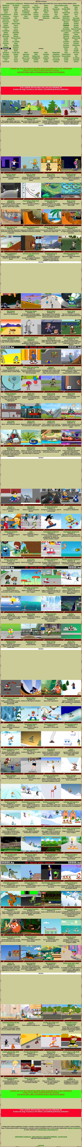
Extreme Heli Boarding (71, 802)
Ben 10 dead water (11, 854)
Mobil (66, 40)
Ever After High (26, 14)
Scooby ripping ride (10, 909)
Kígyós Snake (16, 23)
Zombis (46, 61)
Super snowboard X (71, 698)
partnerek (41, 1145)
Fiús (56, 14)
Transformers (36, 58)
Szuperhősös (6, 56)
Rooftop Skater (11, 174)
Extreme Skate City (31, 883)
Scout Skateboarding (71, 118)
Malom (6, 32)
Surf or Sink (31, 614)
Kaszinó (76, 25)
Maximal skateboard (51, 559)
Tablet (16, 56)
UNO (5, 59)
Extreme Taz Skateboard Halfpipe (31, 254)
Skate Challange (10, 393)
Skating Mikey (31, 698)
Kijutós (6, 25)
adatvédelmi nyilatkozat (23, 1137)
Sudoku (16, 54)
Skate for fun (51, 937)
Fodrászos (6, 16)
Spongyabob (56, 52)
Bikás (76, 9)
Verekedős (76, 59)
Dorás (56, 12)
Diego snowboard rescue (10, 749)
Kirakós (76, 27)
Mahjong (66, 34)
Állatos (46, 5)
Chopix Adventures (51, 201)
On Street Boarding (51, 507)
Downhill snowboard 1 (10, 883)
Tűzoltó (66, 58)
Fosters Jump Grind (11, 559)
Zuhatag (56, 61)
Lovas (16, 29)
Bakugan (6, 9)
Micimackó (76, 36)
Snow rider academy (51, 724)
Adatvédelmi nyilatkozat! (14, 3)
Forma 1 (15, 16)
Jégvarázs (16, 20)
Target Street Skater (31, 1078)
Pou (76, 47)
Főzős (26, 16)
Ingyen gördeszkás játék (11, 1052)
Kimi (30, 532)
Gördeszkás (66, 16)
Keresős (5, 23)
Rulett (16, 50)
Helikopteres (76, 20)
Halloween (46, 18)
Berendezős (56, 9)
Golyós (56, 16)
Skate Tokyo (51, 1078)
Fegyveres (46, 14)
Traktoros (46, 58)
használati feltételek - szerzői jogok (55, 1137)
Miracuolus (5, 36)
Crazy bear (31, 559)
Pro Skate (11, 118)
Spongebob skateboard (71, 532)
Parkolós (76, 43)
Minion (16, 34)
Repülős (76, 50)
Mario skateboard (11, 253)
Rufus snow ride (10, 828)
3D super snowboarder (51, 775)
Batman (36, 9)
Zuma (66, 61)
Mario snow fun (51, 614)
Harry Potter (66, 20)
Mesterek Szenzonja (51, 118)
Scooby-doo (15, 52)
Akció (36, 5)
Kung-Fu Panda (76, 29)
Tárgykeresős (56, 56)
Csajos (6, 12)
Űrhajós (36, 59)
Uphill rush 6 (71, 448)
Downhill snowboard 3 (31, 749)
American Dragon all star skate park (11, 1023)
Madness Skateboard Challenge (31, 338)
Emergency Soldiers (31, 118)
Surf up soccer (71, 937)
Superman (26, 54)
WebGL (76, 61)
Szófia (76, 54)
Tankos (46, 56)
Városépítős (56, 59)
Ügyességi (26, 59)
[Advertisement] (41, 35)
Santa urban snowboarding (71, 828)
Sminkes (36, 52)
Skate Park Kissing (11, 532)
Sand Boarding (11, 367)
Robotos (15, 49)
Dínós (46, 12)
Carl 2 (71, 1078)
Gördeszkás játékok (11, 1078)
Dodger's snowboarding (51, 802)
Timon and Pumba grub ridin (10, 937)
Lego (5, 29)
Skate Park (71, 393)
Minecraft (66, 38)
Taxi (76, 56)
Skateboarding (11, 642)
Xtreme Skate (51, 1052)
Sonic (46, 52)
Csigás (16, 12)
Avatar (66, 7)
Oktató (6, 40)
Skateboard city (31, 642)
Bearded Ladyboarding (71, 253)
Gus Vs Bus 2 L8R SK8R (71, 1052)
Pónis (5, 45)
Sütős (36, 54)
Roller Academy (11, 775)
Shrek (26, 52)
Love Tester (76, 32)
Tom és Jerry (26, 58)
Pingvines (6, 43)
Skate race (30, 421)
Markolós (66, 36)
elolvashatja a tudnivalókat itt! (48, 1130)
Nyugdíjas (66, 41)
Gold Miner (46, 16)
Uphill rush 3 (11, 448)
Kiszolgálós (66, 29)
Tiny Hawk (10, 421)
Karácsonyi (5, 21)
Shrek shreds (51, 642)
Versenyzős (6, 61)
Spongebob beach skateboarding (71, 1023)
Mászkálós (16, 32)
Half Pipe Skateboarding (31, 227)
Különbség (6, 27)
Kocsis (16, 25)
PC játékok (16, 41)
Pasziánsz (66, 45)
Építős (16, 14)
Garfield (36, 16)
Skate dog (71, 642)
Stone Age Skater (31, 311)
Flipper (66, 14)
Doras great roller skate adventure (71, 964)
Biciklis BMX (66, 9)
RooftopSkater (71, 174)
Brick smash (71, 201)
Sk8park (51, 367)
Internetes (6, 20)
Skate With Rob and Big (31, 367)
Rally (5, 50)
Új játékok (76, 58)
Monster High (76, 38)
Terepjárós (6, 58)
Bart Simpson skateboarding (51, 909)
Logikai (66, 32)
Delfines (36, 12)
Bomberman (26, 11)
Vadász (46, 59)
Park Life (11, 963)
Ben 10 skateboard (51, 854)
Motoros (15, 36)
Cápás (66, 11)
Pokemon (66, 47)
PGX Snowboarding (71, 724)
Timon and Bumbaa (51, 698)
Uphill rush (51, 421)
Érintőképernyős (6, 14)
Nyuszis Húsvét (15, 38)
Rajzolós (5, 47)
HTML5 (76, 21)
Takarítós (26, 56)
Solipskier (10, 201)
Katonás (66, 27)
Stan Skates (11, 311)
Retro (66, 49)
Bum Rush (30, 507)
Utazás (16, 59)
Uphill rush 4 (31, 448)
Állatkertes (76, 5)
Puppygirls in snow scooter (71, 587)
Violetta (26, 61)
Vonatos (36, 61)
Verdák (66, 59)
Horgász (66, 21)
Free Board (51, 749)
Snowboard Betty (31, 828)
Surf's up (11, 614)
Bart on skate (31, 174)
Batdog (71, 614)
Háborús (26, 18)
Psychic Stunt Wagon (31, 1052)
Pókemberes (76, 45)
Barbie (26, 9)
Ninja (76, 40)
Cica (76, 11)
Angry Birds (36, 7)
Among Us (6, 7)
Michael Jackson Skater (71, 337)
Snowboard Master (31, 724)
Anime (46, 7)
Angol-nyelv (26, 7)
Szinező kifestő (66, 54)
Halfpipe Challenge (71, 227)
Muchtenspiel (10, 587)
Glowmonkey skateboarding (51, 883)
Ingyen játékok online (61, 5)
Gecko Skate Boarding (30, 909)
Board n (11, 507)
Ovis (16, 40)
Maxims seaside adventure (71, 559)
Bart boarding (31, 963)
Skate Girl (31, 393)
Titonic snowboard (11, 802)
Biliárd (6, 11)
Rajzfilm (15, 45)
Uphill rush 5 (51, 448)
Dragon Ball (66, 12)
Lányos (16, 27)
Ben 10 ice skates (31, 854)
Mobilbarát (5, 5)
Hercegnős (76, 18)
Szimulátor (56, 54)
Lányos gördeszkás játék (11, 337)
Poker (16, 43)
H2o (16, 18)
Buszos (56, 11)
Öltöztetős (76, 41)
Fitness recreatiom (71, 854)
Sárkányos (6, 52)
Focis (76, 14)
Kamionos (66, 25)
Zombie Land (51, 337)
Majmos (15, 30)
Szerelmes (46, 54)
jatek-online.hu (37, 1137)
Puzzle (76, 49)
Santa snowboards (71, 883)
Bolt (16, 11)
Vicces (16, 61)
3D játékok (16, 5)
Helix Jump (56, 18)
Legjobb (76, 30)
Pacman (5, 41)
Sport (66, 52)
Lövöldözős (5, 30)
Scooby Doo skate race (51, 1022)
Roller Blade (31, 775)
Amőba (16, 7)
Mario (76, 34)
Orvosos (66, 43)
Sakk (66, 50)
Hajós (36, 18)
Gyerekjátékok (5, 18)
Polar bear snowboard (31, 587)
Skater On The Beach (51, 227)
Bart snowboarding (71, 909)
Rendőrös (16, 47)
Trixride (31, 1022)
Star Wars (76, 52)
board (71, 749)
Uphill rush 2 (71, 421)
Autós (56, 7)
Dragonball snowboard (51, 532)
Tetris (16, 58)
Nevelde (5, 38)
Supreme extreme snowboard (51, 828)
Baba (76, 7)
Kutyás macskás (66, 30)
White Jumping (71, 775)
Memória (6, 34)
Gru (76, 16)
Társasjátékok (66, 56)
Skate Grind (51, 393)
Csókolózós (26, 12)
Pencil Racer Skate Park (31, 201)
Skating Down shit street (11, 698)
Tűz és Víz (56, 58)
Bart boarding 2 (51, 963)
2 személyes (25, 5)
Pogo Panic (51, 174)
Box (36, 11)
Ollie (71, 507)
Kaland (76, 23)
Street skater (51, 311)
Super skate (71, 311)
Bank (15, 9)
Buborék (46, 11)
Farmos (36, 14)
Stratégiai (6, 54)
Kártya (16, 21)
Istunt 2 (10, 724)
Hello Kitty (66, 18)
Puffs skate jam (51, 587)
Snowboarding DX (51, 253)
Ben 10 (46, 9)
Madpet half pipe (31, 937)
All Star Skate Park (11, 227)
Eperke (76, 12)
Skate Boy (71, 367)
